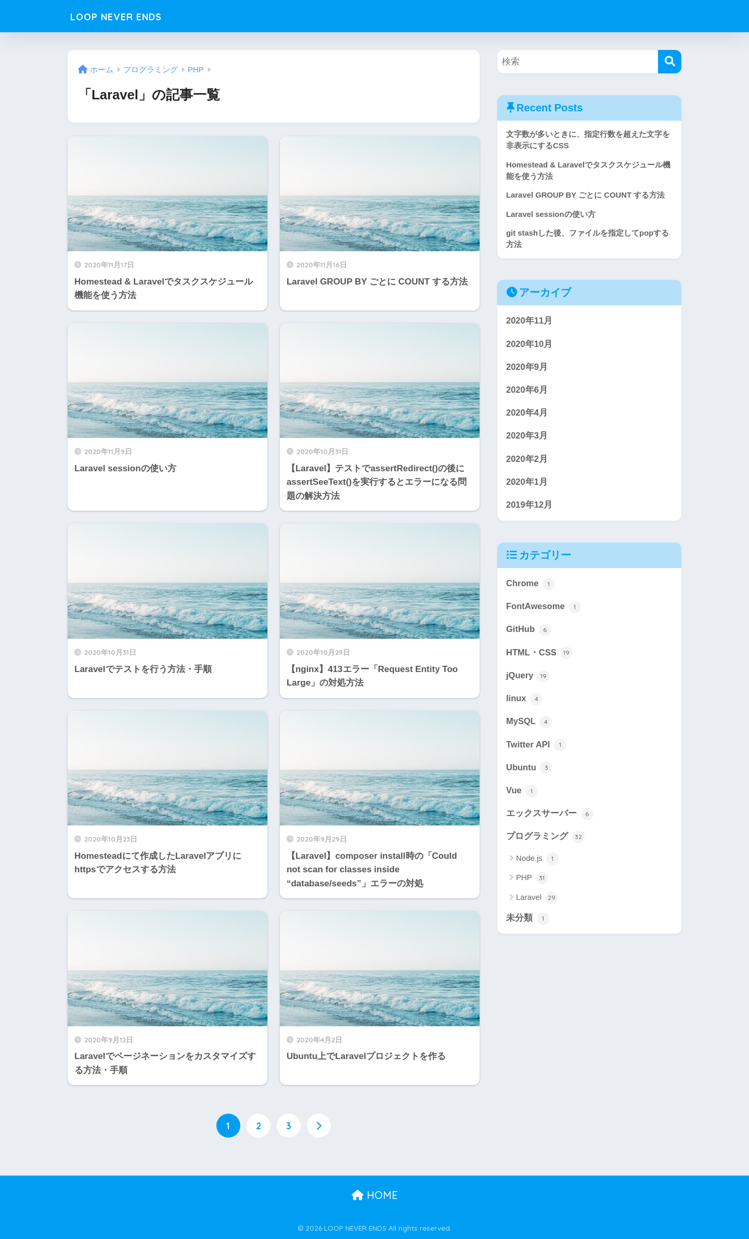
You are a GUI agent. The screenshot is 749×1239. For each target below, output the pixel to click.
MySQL (529, 727)
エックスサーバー (549, 820)
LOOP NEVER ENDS (129, 15)
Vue (522, 797)
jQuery (528, 680)
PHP (532, 885)
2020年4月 (527, 415)
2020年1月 (527, 485)
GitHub (529, 634)
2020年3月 (527, 438)
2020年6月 (527, 392)
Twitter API (536, 750)
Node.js (537, 865)
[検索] (669, 61)
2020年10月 (529, 346)
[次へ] (319, 1126)
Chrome (531, 588)
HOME (375, 1195)
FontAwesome (544, 610)
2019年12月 (529, 508)
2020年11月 (529, 322)
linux (524, 704)
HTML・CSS (540, 657)
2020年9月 (527, 368)
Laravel (537, 904)
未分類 (527, 925)
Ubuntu (529, 773)
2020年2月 (527, 462)
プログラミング (545, 843)
